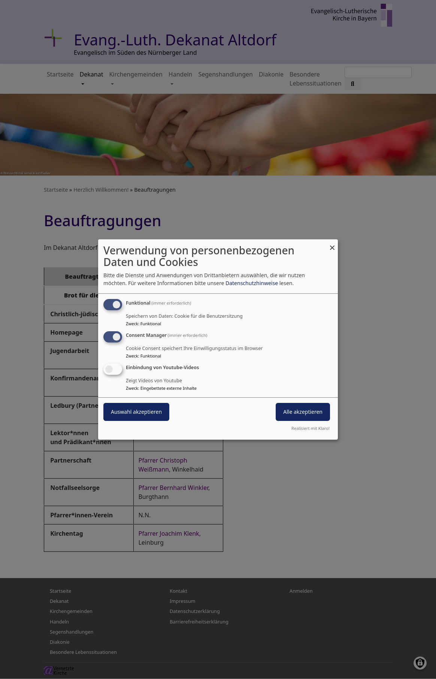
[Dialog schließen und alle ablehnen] (332, 244)
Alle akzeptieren (303, 411)
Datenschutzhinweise (251, 283)
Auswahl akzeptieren (136, 411)
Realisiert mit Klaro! (310, 428)
